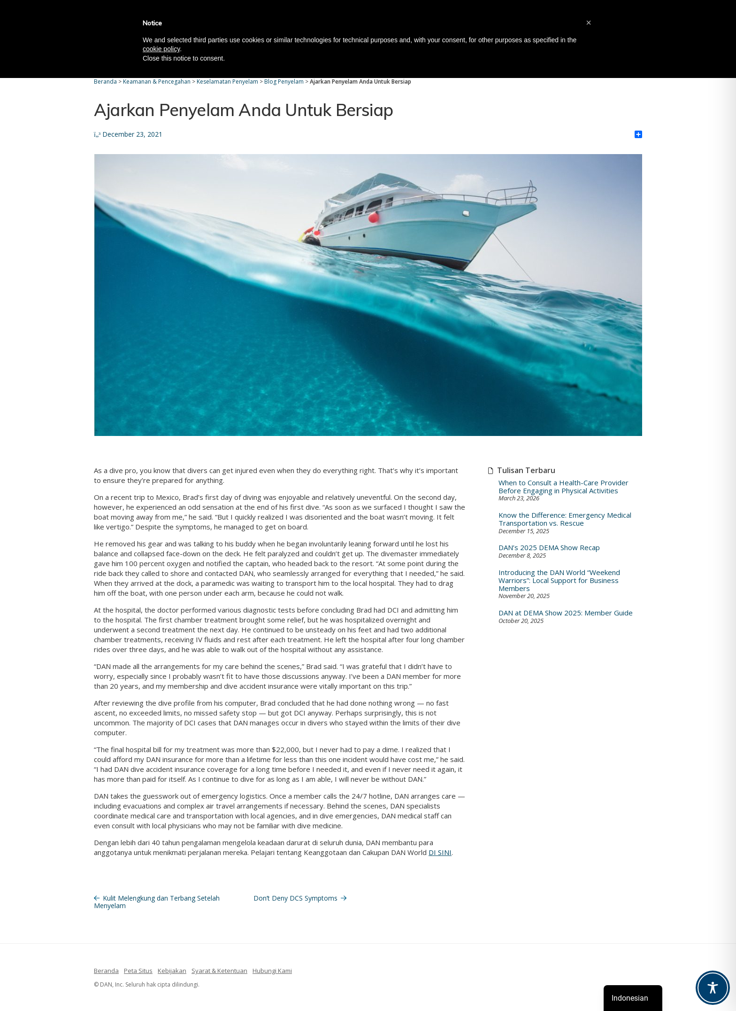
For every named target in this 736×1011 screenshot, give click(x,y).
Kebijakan (172, 970)
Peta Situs (138, 970)
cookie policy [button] (161, 49)
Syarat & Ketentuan (219, 970)
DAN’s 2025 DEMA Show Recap (549, 548)
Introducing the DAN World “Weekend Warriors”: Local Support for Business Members (559, 580)
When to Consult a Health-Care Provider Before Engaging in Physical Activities (563, 487)
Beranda (106, 970)
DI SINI (440, 852)
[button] (588, 22)
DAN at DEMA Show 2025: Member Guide (565, 613)
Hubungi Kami (272, 970)
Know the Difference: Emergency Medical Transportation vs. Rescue (564, 519)
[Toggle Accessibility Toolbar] (713, 988)
